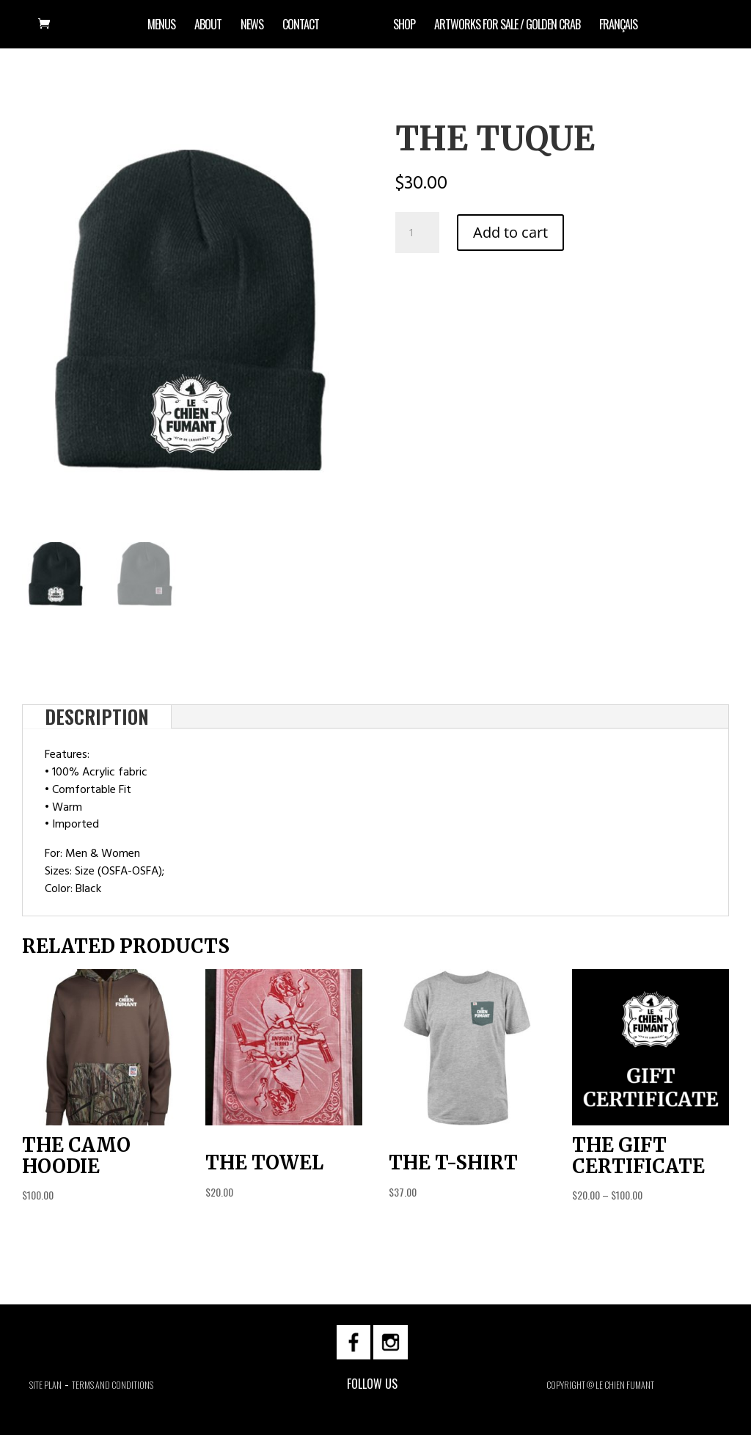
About (207, 26)
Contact (300, 26)
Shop (404, 26)
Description (97, 717)
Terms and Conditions (112, 1385)
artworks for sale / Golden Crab (507, 26)
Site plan (45, 1385)
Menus (161, 26)
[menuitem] (618, 33)
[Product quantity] (417, 232)
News (252, 26)
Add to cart (510, 232)
